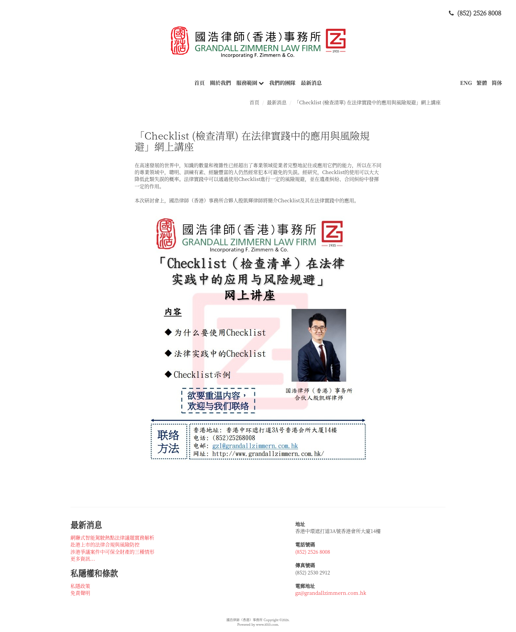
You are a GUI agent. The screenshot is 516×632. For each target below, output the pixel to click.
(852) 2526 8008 (312, 551)
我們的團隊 (282, 83)
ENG (466, 83)
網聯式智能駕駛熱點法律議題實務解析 (112, 537)
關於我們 (220, 83)
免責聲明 (80, 592)
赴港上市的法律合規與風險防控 (105, 544)
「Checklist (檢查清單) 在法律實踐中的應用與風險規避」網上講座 (367, 102)
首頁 (199, 83)
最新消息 (311, 83)
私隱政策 (80, 585)
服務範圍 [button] (250, 83)
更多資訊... (82, 558)
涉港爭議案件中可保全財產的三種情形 (112, 551)
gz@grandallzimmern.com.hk (330, 592)
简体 (497, 83)
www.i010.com (267, 624)
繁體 (482, 83)
